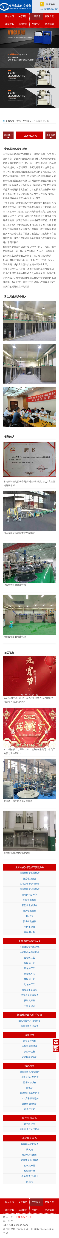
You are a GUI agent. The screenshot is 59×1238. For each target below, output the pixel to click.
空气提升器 (29, 1165)
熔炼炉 (29, 1087)
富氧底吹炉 (29, 1109)
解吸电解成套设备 (29, 1144)
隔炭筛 (29, 1181)
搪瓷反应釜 (29, 1000)
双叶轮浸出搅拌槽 (29, 1160)
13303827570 (30, 136)
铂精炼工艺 (29, 968)
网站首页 (9, 16)
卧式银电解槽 (29, 910)
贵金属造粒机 (29, 1041)
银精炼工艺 (29, 963)
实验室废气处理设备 (29, 1129)
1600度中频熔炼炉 (29, 1098)
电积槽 (29, 916)
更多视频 (50, 134)
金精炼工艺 (29, 957)
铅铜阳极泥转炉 (29, 1057)
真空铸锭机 (29, 1051)
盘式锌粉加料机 (29, 1155)
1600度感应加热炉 (29, 1077)
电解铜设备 (29, 932)
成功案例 (22, 24)
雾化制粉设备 (29, 1082)
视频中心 (36, 24)
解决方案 (49, 16)
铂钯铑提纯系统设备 (29, 952)
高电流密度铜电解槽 (29, 889)
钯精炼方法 (29, 973)
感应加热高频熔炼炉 (29, 1071)
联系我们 (49, 24)
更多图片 (8, 134)
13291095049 (49, 8)
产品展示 (36, 16)
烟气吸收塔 (29, 1124)
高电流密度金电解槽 (29, 873)
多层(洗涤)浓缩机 (29, 1176)
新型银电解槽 (29, 900)
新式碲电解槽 (29, 921)
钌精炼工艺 (29, 984)
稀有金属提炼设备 (29, 995)
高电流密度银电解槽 (29, 884)
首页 (19, 121)
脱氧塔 (29, 1149)
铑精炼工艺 (29, 979)
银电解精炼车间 (29, 894)
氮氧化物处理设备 (29, 1026)
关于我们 (22, 16)
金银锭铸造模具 (29, 1046)
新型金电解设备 (29, 905)
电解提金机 (29, 927)
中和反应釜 (29, 1006)
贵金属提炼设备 (29, 990)
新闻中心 (9, 24)
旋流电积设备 (29, 878)
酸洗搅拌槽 (29, 1171)
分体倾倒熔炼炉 (29, 1104)
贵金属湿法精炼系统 (29, 947)
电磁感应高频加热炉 (29, 1093)
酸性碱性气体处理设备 (30, 1020)
